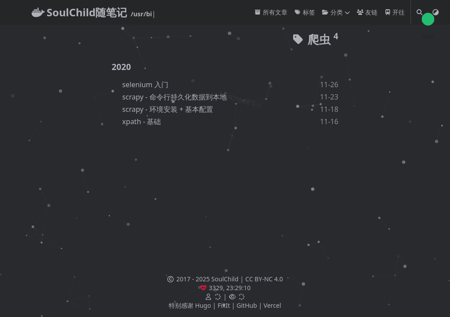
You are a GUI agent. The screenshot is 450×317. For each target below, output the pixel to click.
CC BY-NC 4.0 (264, 279)
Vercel (272, 305)
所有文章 (270, 12)
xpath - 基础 (141, 121)
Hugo (203, 305)
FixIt (224, 305)
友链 (367, 12)
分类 (332, 12)
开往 (395, 12)
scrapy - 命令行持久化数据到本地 (174, 97)
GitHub (246, 305)
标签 (304, 12)
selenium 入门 (145, 84)
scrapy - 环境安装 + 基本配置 (167, 109)
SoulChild (225, 279)
